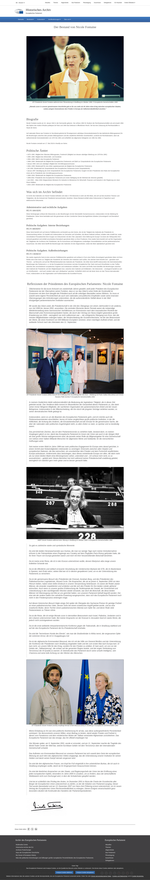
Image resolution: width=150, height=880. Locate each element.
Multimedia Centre (22, 844)
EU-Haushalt (118, 2)
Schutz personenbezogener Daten (101, 876)
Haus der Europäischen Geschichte (27, 852)
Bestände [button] (30, 19)
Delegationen (107, 2)
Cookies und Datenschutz (119, 876)
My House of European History (26, 855)
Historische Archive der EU (25, 847)
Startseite (21, 19)
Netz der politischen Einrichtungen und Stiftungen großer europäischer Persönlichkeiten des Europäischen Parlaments (54, 858)
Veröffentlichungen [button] (54, 19)
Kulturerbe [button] (41, 19)
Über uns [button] (67, 19)
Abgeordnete (64, 2)
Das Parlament (76, 2)
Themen (55, 2)
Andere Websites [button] (129, 2)
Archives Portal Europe (23, 850)
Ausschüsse (97, 2)
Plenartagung (87, 2)
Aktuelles (47, 2)
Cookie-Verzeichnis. (138, 876)
